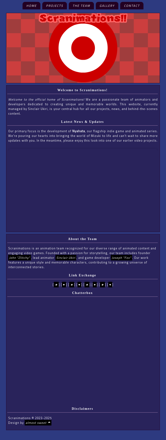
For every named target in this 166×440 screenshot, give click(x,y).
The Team (81, 5)
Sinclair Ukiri (65, 257)
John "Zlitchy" (19, 257)
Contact (132, 5)
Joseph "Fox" (121, 257)
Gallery (107, 5)
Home (31, 5)
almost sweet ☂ (38, 422)
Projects (54, 5)
